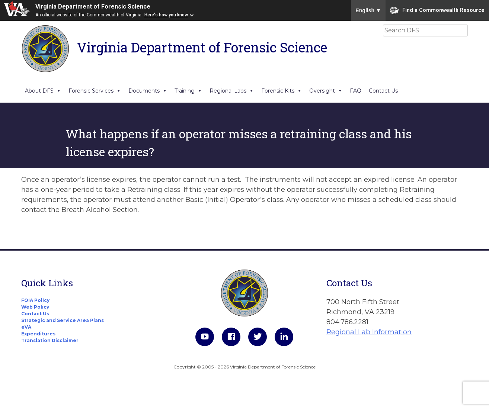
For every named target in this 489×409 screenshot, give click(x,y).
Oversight (325, 90)
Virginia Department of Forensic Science (92, 6)
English (368, 10)
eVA (26, 327)
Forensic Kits (281, 90)
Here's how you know (166, 14)
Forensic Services (94, 90)
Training (188, 90)
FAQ (355, 90)
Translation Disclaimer (50, 340)
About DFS (43, 90)
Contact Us (383, 90)
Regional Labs (232, 90)
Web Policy (35, 307)
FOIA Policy (35, 300)
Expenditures (38, 333)
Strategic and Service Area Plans (62, 320)
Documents (147, 90)
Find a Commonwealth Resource (437, 10)
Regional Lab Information (369, 332)
